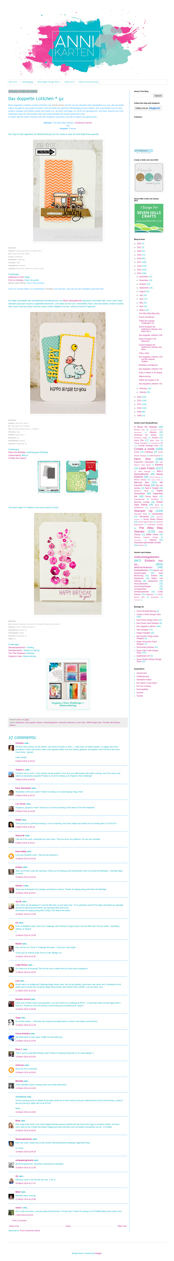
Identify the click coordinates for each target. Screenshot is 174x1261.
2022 (139, 243)
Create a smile (144, 449)
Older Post (122, 1226)
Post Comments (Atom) (30, 1230)
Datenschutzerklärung (88, 82)
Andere (154, 575)
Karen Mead (20, 851)
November (144, 280)
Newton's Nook (141, 491)
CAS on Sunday (15, 280)
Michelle (19, 1081)
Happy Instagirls (143, 633)
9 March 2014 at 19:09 (25, 811)
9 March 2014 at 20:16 (25, 827)
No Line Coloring (143, 686)
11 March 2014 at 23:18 (25, 991)
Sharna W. (20, 835)
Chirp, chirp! (144, 353)
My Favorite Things (148, 484)
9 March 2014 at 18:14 (25, 795)
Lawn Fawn (81, 722)
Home (68, 1226)
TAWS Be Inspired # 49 (149, 380)
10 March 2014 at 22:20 (25, 956)
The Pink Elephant (17, 653)
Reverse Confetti (142, 502)
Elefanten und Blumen (148, 365)
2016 (139, 266)
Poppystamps (139, 499)
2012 (139, 400)
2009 (139, 412)
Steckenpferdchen (16, 647)
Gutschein (155, 597)
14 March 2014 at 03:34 (25, 1072)
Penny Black (151, 496)
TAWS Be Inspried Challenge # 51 (146, 322)
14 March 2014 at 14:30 (25, 1088)
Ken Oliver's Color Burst (146, 683)
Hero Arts (142, 459)
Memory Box (141, 482)
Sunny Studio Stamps (153, 519)
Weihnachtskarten (143, 567)
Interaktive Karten (143, 680)
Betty (17, 1121)
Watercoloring (145, 376)
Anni (20, 720)
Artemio (155, 438)
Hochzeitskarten (141, 584)
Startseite (12, 82)
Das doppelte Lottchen (33, 722)
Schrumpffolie (142, 689)
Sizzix (157, 505)
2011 (139, 404)
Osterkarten (153, 581)
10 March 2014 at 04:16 (25, 877)
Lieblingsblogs (27, 82)
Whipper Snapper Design (146, 537)
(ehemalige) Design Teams (49, 82)
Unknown (19, 1065)
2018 (139, 258)
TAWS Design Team (94, 722)
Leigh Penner (21, 965)
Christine (49, 289)
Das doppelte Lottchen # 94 (150, 335)
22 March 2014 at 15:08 (25, 1199)
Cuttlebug (148, 452)
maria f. (18, 1208)
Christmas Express (83, 123)
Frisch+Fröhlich (22, 1034)
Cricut (136, 452)
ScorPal (139, 693)
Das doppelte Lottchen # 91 (150, 384)
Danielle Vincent (22, 999)
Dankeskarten (141, 570)
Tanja (17, 1018)
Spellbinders (139, 507)
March (142, 310)
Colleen (18, 867)
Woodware (137, 540)
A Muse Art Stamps (145, 427)
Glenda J (19, 886)
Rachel (18, 944)
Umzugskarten (140, 589)
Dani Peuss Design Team (147, 620)
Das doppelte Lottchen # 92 (150, 369)
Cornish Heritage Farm (148, 446)
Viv (16, 1176)
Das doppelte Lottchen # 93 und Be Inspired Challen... (150, 359)
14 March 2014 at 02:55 (25, 1057)
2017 (139, 262)
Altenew (153, 432)
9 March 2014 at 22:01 (25, 843)
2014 (139, 273)
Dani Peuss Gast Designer (147, 623)
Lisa (17, 981)
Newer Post (14, 1226)
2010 (139, 408)
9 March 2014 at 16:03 (25, 761)
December (144, 277)
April (141, 306)
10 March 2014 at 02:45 (25, 859)
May (141, 303)
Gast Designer (142, 630)
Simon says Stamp (17, 283)
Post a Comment (19, 1220)
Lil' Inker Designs (142, 471)
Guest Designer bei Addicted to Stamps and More (150, 347)
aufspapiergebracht (24, 1160)
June (141, 299)
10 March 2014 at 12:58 (25, 914)
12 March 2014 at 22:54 (25, 1041)
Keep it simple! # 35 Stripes (150, 372)
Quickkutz (155, 499)
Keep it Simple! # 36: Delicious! (148, 340)
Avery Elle (139, 440)
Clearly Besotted (140, 443)
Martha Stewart (140, 480)
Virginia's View (15, 656)
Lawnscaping (14, 455)
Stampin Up (143, 510)
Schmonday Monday (145, 647)
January (143, 392)
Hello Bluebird (154, 456)
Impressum (69, 82)
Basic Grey (154, 440)
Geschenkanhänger (142, 586)
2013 (139, 397)
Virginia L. (20, 770)
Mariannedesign (154, 477)
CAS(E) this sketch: (17, 458)
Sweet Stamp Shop (145, 522)
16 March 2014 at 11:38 (25, 1167)
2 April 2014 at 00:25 (24, 1215)
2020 (139, 251)
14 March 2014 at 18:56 (25, 1112)
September (144, 288)
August (142, 291)
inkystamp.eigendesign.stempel (147, 542)
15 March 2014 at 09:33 (25, 1130)
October (143, 284)
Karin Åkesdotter (23, 788)
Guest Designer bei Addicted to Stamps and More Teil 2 (150, 329)
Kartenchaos (58, 105)
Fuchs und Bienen (146, 317)
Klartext (159, 464)
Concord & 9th (157, 443)
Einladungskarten (141, 592)
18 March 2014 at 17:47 (25, 1183)
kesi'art (141, 545)
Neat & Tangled (152, 488)
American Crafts (140, 438)
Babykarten (20, 722)
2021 (139, 247)
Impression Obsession (67, 722)
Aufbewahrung (142, 676)
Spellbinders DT (143, 656)
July (141, 295)
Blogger (98, 1253)
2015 (139, 270)
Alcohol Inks (139, 430)
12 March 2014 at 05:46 (25, 1009)
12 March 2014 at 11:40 (25, 1025)
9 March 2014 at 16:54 (25, 779)
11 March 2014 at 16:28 (25, 972)
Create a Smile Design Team (148, 614)
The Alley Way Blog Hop (149, 313)
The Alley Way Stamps (111, 722)
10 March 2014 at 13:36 (25, 935)
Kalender (137, 600)
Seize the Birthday (16, 452)
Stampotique (157, 514)
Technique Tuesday (155, 524)
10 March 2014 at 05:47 (25, 893)
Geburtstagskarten (51, 722)
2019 (139, 255)
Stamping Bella (140, 514)
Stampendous (154, 507)
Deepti (18, 820)
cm (16, 923)
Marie (17, 1192)
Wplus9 (12, 725)
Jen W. (18, 901)
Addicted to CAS (16, 277)
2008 (139, 415)
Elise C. (18, 1049)
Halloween (150, 594)
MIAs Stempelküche (72, 300)
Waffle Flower (152, 534)
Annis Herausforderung (146, 611)
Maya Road (155, 480)
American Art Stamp (145, 435)
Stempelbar (144, 516)
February (143, 388)
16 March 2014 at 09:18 (25, 1152)
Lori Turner (20, 804)
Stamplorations (15, 650)
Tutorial (139, 696)
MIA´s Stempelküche (148, 472)
